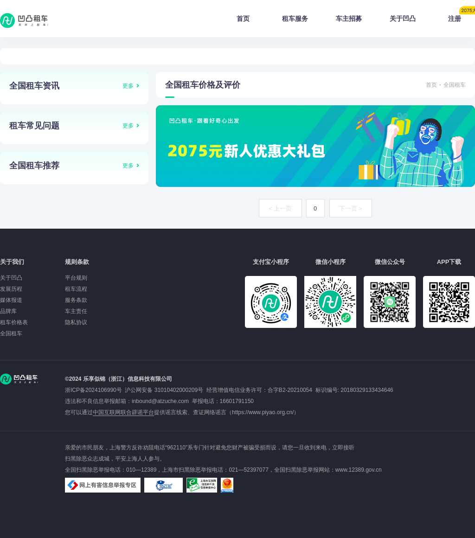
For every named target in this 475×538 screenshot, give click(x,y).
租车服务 (295, 18)
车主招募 (349, 18)
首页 (243, 18)
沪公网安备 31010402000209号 (164, 390)
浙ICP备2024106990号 (95, 390)
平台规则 (76, 278)
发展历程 (11, 289)
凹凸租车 (25, 20)
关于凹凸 (403, 18)
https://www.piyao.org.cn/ (263, 412)
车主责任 (76, 311)
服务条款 (76, 300)
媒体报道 (11, 300)
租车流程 (76, 289)
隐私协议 (76, 322)
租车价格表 (14, 322)
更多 (128, 86)
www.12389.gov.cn (358, 470)
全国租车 (454, 85)
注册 (461, 15)
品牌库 (8, 311)
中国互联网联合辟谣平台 (123, 412)
